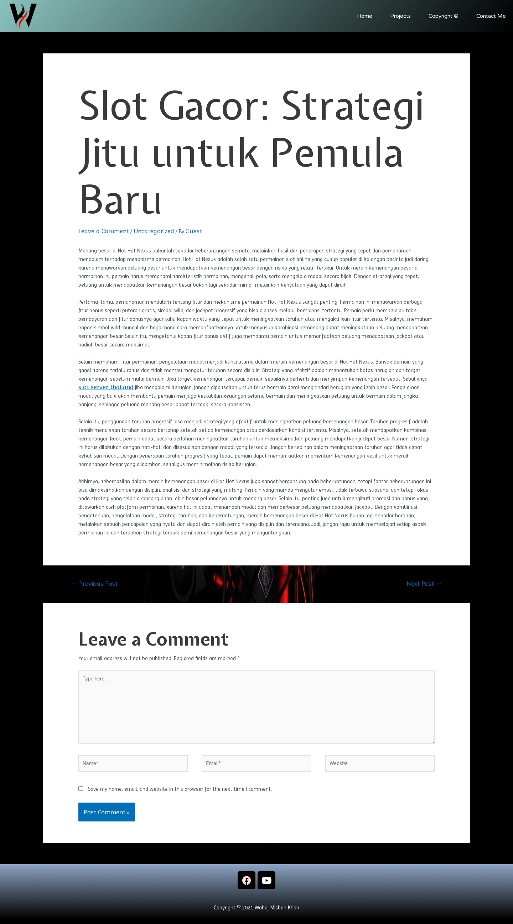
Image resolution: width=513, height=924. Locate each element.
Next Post (424, 584)
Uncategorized (154, 231)
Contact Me (491, 16)
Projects (400, 16)
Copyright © (443, 16)
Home (364, 16)
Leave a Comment (103, 231)
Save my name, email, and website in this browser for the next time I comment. (180, 794)
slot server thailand (106, 387)
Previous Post (94, 584)
